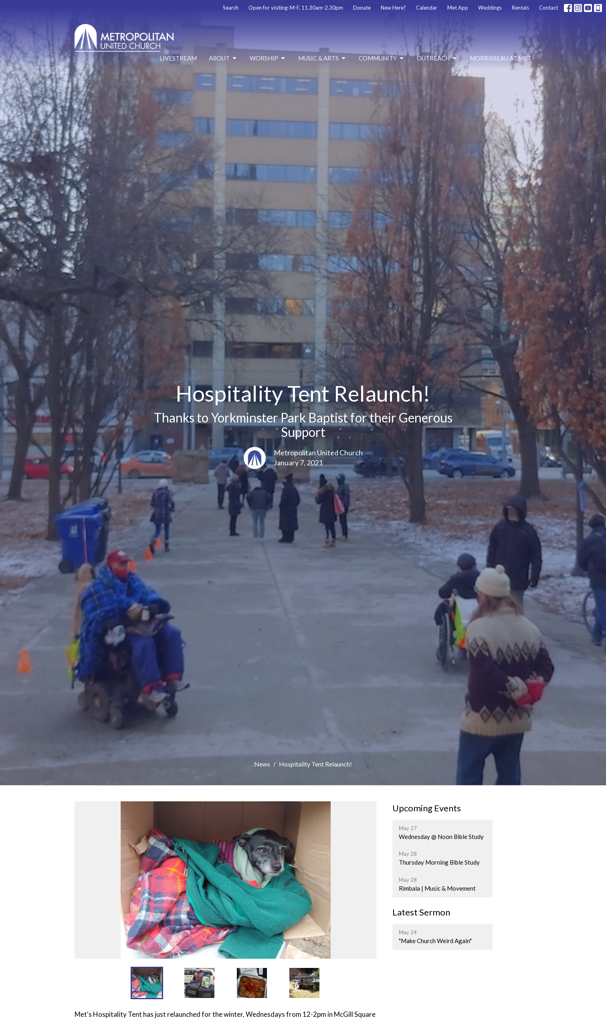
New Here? (393, 7)
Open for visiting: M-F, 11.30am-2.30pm (295, 7)
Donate (362, 7)
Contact (548, 7)
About (223, 58)
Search (230, 7)
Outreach (437, 58)
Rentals (520, 7)
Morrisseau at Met (500, 58)
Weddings (490, 7)
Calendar (426, 7)
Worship (268, 58)
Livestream (178, 58)
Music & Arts (322, 58)
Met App (457, 7)
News (262, 764)
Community (382, 58)
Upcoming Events (426, 808)
